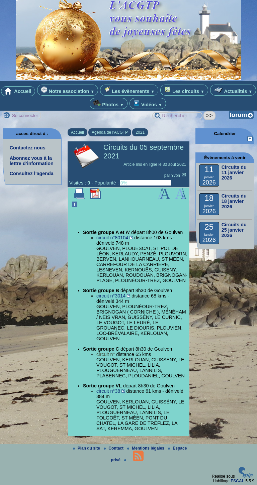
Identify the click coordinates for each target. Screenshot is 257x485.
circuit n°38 (108, 391)
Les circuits (184, 90)
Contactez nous (28, 147)
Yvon (176, 175)
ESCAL (237, 481)
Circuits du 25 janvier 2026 (234, 230)
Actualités (233, 90)
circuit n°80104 (112, 237)
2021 (140, 132)
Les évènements (129, 90)
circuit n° (105, 354)
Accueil (18, 91)
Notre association (68, 90)
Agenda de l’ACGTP (110, 132)
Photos (108, 103)
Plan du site (87, 448)
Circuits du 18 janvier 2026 (234, 201)
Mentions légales (146, 448)
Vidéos (147, 103)
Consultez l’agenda (32, 173)
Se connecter (25, 115)
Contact (114, 448)
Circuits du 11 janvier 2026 (234, 172)
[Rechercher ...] (177, 115)
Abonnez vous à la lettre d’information (32, 160)
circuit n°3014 (110, 295)
